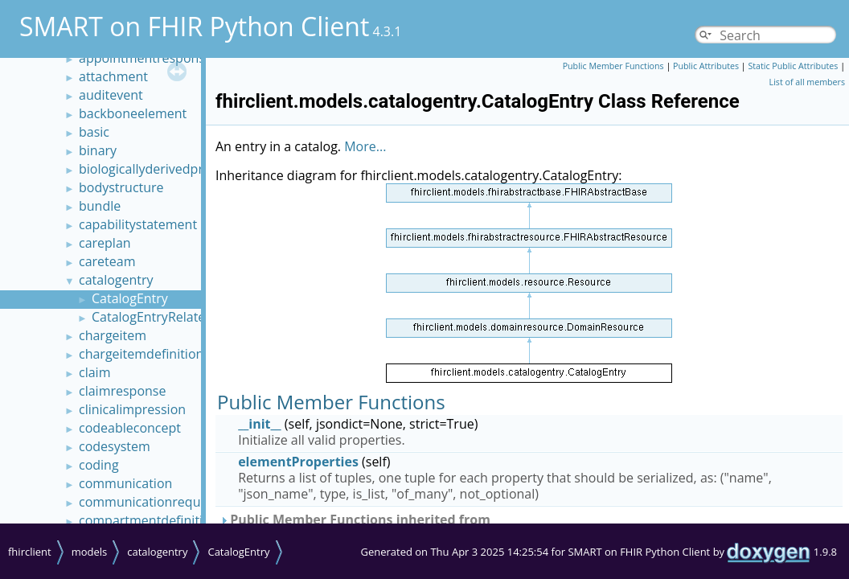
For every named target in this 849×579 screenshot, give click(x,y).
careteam (107, 261)
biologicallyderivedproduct (158, 169)
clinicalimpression (132, 409)
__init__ (259, 424)
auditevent (111, 95)
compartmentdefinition (149, 520)
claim (94, 372)
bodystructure (121, 187)
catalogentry (116, 280)
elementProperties (298, 461)
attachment (113, 76)
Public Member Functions (613, 66)
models (90, 551)
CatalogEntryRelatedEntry (168, 317)
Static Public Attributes (793, 66)
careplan (105, 243)
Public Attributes (706, 66)
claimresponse (122, 391)
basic (94, 132)
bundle (100, 206)
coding (99, 465)
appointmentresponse (145, 58)
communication (125, 483)
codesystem (114, 446)
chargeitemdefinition (141, 354)
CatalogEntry (130, 298)
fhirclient (29, 551)
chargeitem (112, 335)
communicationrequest (149, 502)
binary (98, 150)
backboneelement (133, 113)
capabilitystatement (138, 224)
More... (365, 146)
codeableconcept (130, 428)
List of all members (807, 82)
